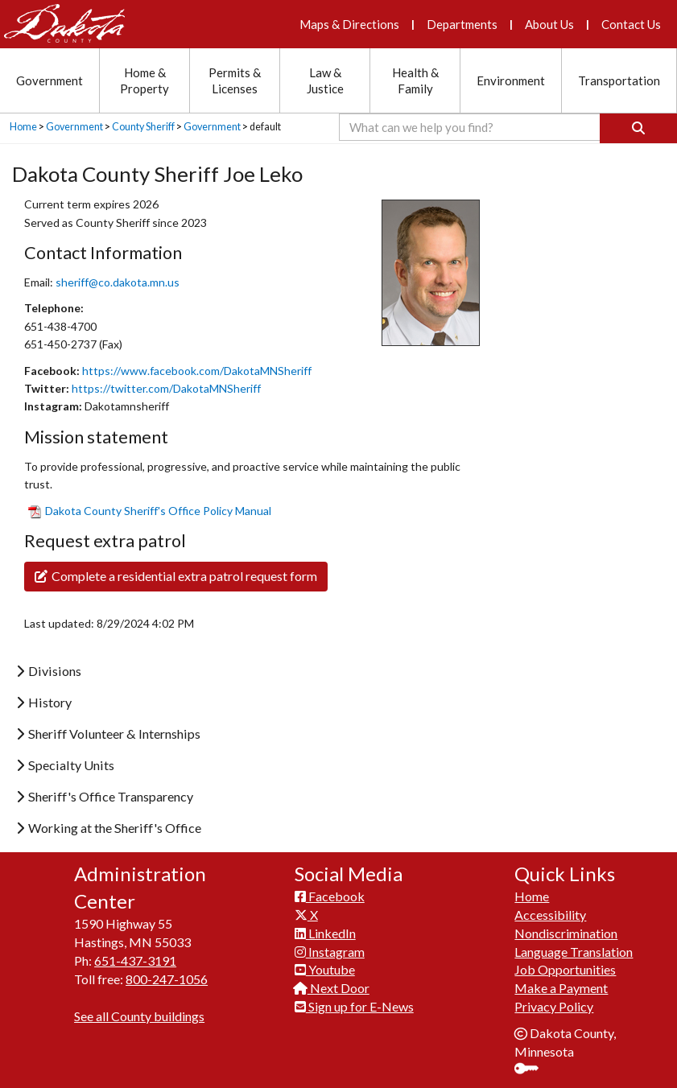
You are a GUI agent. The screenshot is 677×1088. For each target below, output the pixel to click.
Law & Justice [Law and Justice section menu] (325, 80)
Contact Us (631, 24)
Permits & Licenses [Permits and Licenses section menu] (234, 80)
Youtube (325, 969)
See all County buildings (139, 1016)
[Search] (638, 128)
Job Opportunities (565, 969)
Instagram (330, 951)
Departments (462, 24)
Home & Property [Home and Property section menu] (144, 80)
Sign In (532, 1070)
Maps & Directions (349, 24)
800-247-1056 (167, 979)
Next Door (332, 987)
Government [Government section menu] (49, 80)
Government (74, 127)
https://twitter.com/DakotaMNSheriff (166, 388)
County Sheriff (143, 127)
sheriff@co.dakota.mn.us (118, 282)
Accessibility (550, 914)
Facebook (330, 896)
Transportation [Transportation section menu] (619, 80)
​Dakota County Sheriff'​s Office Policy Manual (149, 510)
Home (23, 127)
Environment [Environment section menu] (511, 80)
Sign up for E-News (354, 1006)
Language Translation (573, 951)
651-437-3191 (135, 960)
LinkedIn (325, 933)
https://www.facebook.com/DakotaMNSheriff (197, 370)
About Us (549, 24)
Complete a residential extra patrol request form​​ (176, 575)
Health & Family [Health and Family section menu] (415, 80)
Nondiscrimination (565, 933)
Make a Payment (561, 987)
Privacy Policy (553, 1006)
